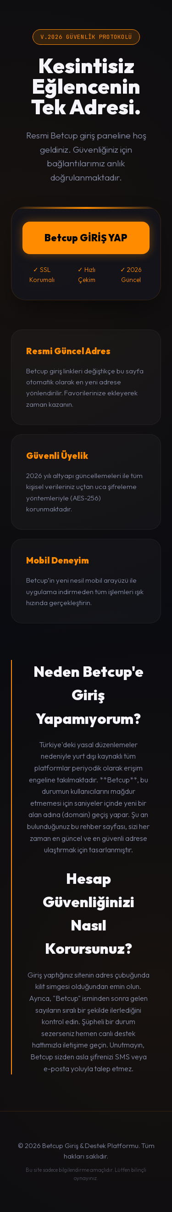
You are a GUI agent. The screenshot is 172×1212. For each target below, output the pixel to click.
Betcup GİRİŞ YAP (86, 238)
